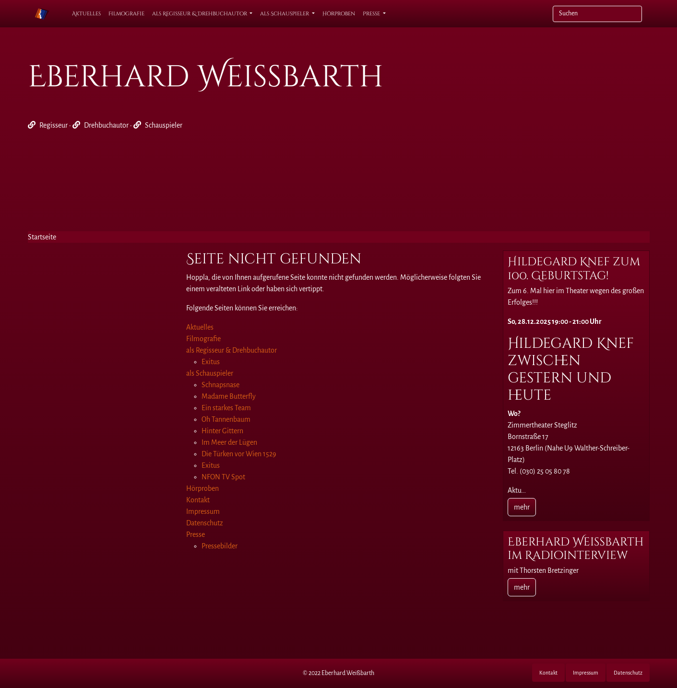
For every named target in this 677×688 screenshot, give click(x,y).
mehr (522, 507)
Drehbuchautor (106, 125)
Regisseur (53, 125)
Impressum (585, 673)
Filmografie (126, 13)
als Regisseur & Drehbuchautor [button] (200, 13)
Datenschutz (628, 673)
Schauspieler (163, 125)
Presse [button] (372, 13)
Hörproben (338, 13)
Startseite (42, 237)
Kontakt (548, 673)
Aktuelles (86, 13)
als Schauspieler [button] (285, 13)
